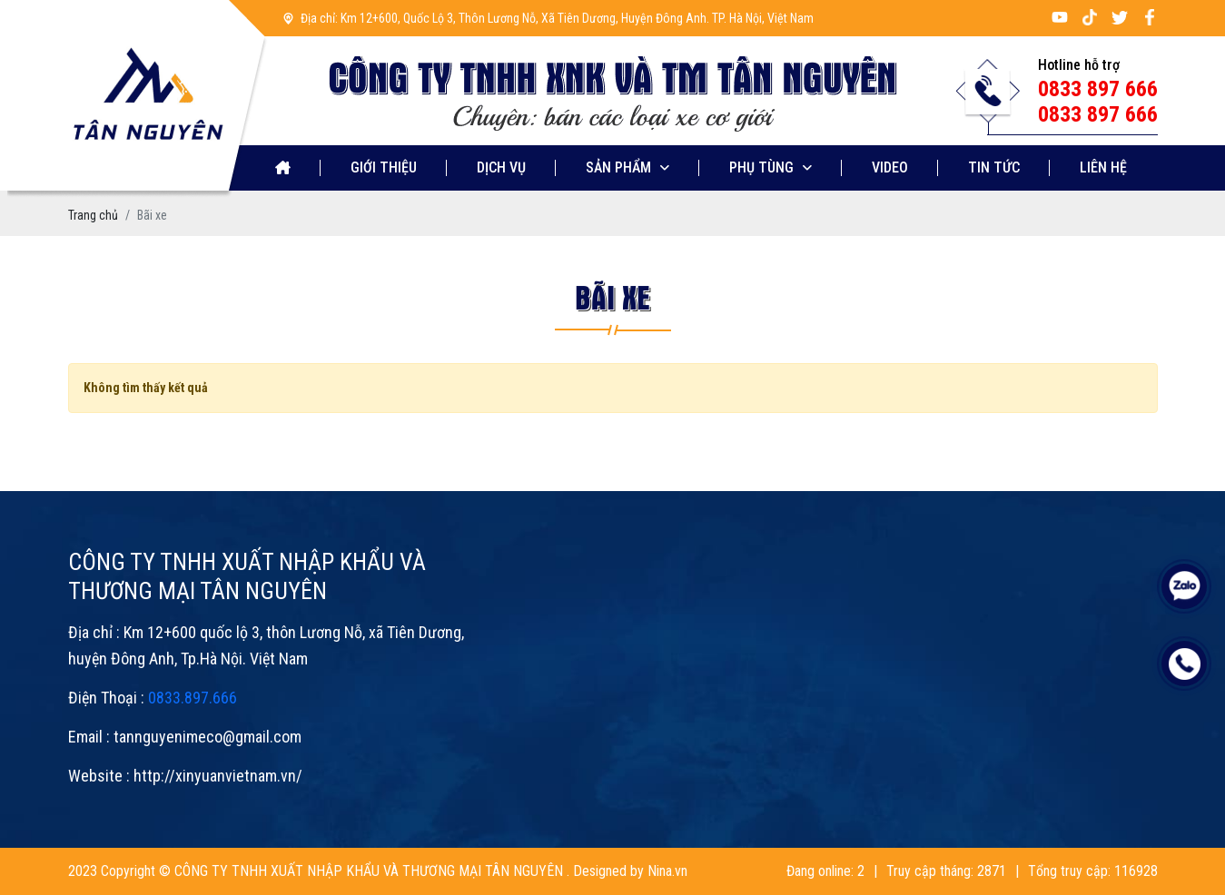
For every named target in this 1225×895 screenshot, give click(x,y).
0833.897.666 (192, 697)
